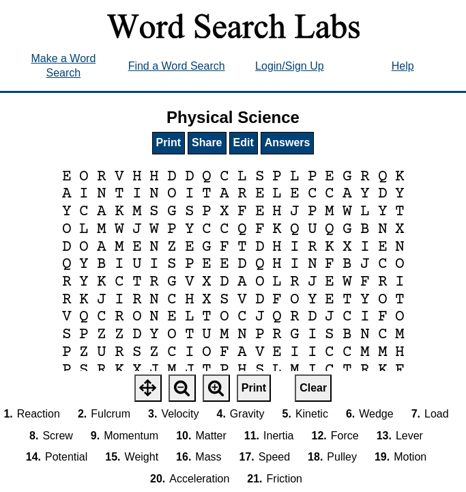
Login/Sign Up (289, 66)
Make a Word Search (63, 66)
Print (168, 142)
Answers (287, 142)
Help (403, 66)
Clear (313, 388)
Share (207, 142)
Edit (243, 142)
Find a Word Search (176, 66)
